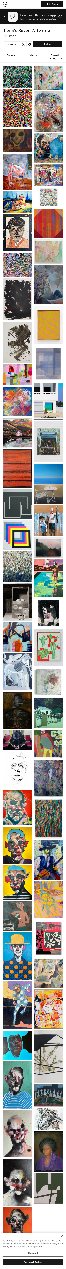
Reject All (33, 1253)
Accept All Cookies (33, 1262)
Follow (47, 44)
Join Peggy (52, 4)
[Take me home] (5, 4)
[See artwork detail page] (17, 77)
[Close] (61, 1236)
